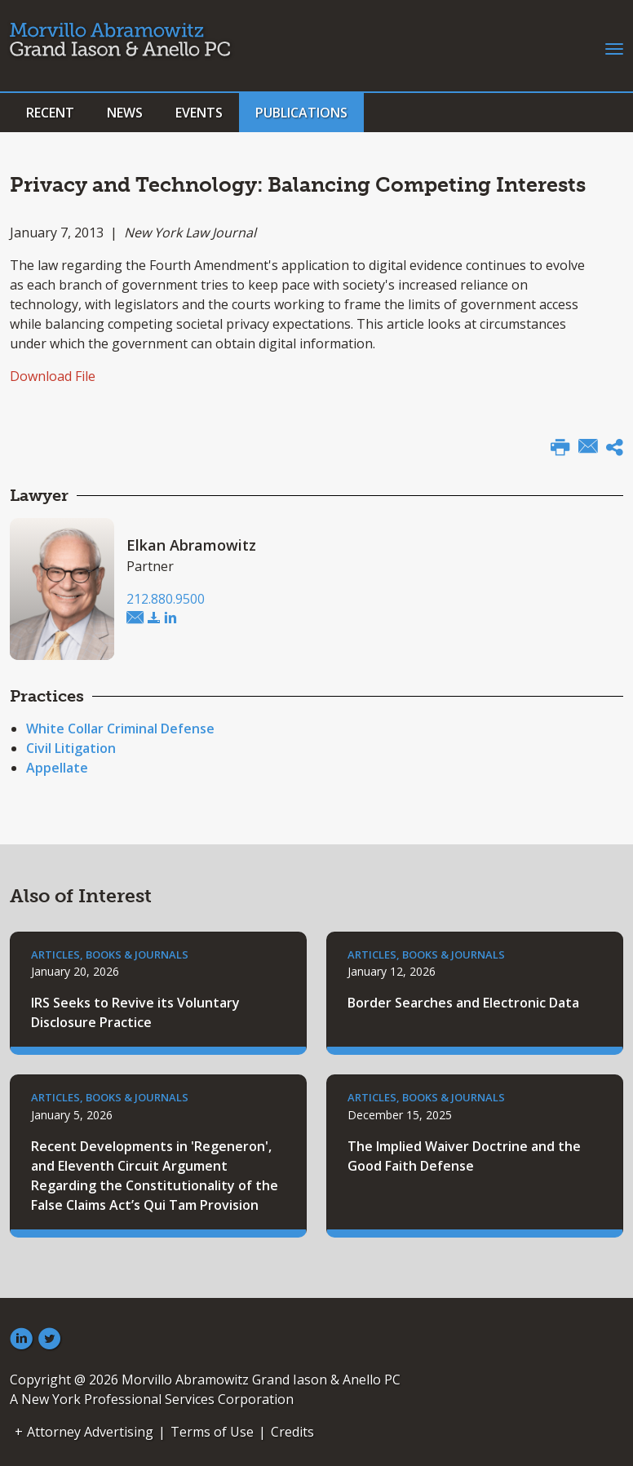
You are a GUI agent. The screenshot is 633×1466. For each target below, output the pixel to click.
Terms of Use (212, 1432)
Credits (292, 1432)
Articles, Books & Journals (109, 954)
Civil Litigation (71, 748)
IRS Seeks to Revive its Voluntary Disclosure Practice (135, 1012)
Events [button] (199, 113)
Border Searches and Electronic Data (463, 1003)
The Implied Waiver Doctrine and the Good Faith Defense (464, 1156)
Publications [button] (301, 113)
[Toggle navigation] (614, 47)
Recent (50, 113)
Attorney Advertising (90, 1432)
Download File (52, 376)
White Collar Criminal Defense (120, 728)
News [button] (125, 113)
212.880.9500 (165, 599)
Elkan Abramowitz (191, 545)
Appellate (57, 768)
